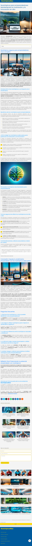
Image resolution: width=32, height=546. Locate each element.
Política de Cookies (4, 536)
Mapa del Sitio (3, 543)
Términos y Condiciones (4, 534)
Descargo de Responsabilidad (5, 541)
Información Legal (3, 532)
